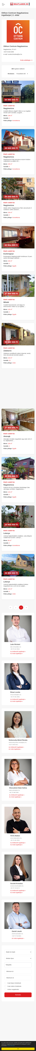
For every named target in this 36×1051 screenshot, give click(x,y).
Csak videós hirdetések (14, 986)
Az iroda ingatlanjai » (16, 653)
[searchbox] (18, 964)
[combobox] (18, 964)
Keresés (18, 995)
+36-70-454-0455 (8, 52)
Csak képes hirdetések (14, 983)
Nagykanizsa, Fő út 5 (9, 49)
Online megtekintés (13, 989)
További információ (11, 1045)
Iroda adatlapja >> (26, 60)
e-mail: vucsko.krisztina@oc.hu (12, 54)
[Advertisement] (18, 1022)
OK (18, 1048)
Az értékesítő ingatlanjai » (18, 651)
